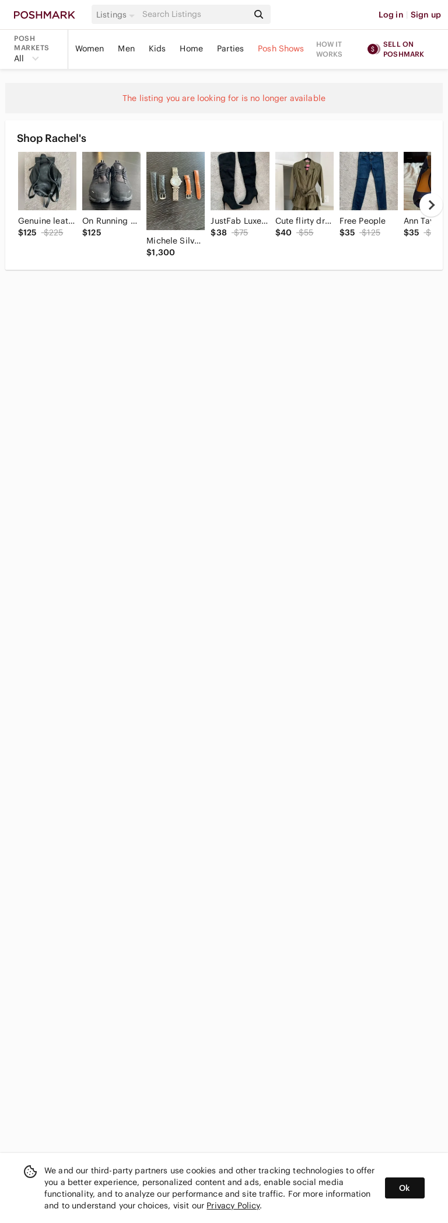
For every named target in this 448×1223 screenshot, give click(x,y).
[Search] (194, 14)
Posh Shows (281, 48)
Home (191, 48)
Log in (391, 14)
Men (126, 48)
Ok (404, 1188)
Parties (230, 48)
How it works (329, 49)
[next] (431, 205)
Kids (157, 48)
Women (89, 48)
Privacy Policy (233, 1205)
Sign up (426, 14)
